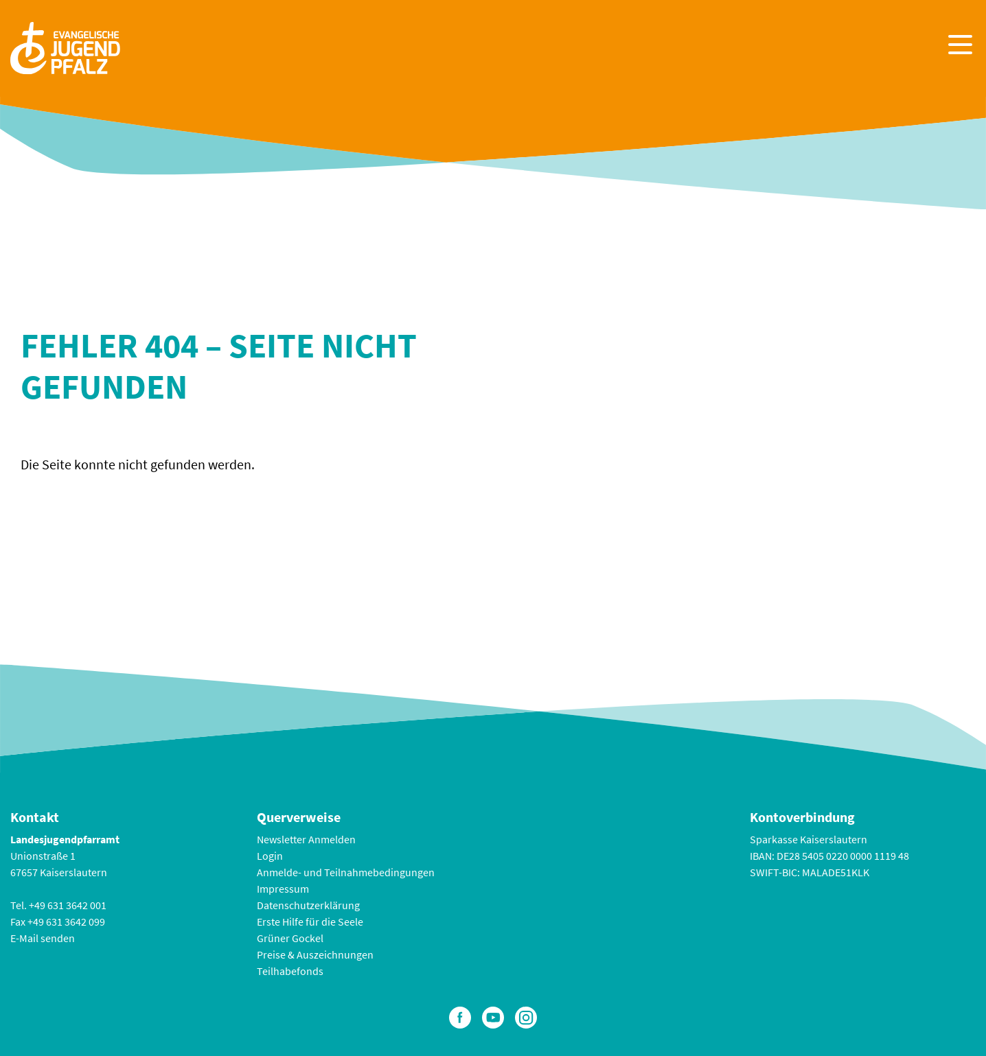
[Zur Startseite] (65, 46)
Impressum (283, 888)
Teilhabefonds (290, 971)
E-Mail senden (42, 938)
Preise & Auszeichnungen (315, 954)
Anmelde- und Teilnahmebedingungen (346, 872)
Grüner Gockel (290, 938)
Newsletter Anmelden (306, 839)
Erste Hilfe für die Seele (310, 921)
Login (270, 856)
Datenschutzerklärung (308, 905)
